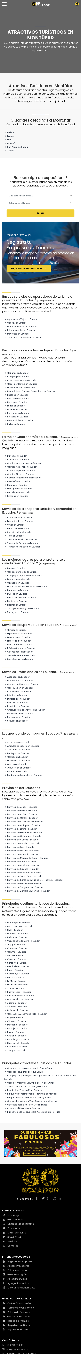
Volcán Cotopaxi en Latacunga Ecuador (26, 1086)
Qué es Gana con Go (16, 1303)
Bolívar (9, 132)
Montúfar (10, 143)
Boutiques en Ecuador (16, 753)
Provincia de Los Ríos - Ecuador (21, 850)
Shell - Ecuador (13, 930)
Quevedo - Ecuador (15, 948)
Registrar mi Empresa (17, 1261)
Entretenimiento (14, 1232)
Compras (10, 1245)
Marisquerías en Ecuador (18, 488)
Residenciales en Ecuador (18, 420)
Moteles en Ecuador (15, 409)
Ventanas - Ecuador (16, 1006)
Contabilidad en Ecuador (18, 691)
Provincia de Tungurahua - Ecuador (23, 887)
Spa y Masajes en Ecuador (19, 659)
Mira (7, 139)
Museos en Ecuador (15, 593)
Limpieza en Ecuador (16, 702)
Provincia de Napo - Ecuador (20, 861)
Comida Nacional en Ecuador (20, 466)
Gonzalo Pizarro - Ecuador (18, 999)
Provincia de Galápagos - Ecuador (23, 836)
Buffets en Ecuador (15, 455)
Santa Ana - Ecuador (16, 962)
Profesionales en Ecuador (18, 713)
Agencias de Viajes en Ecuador (21, 319)
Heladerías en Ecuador (17, 481)
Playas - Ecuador (14, 1017)
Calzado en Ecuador (16, 756)
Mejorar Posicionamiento (18, 1287)
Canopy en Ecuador (15, 322)
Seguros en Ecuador (15, 720)
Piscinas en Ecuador (15, 601)
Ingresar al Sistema (15, 1329)
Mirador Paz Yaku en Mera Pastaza (23, 1090)
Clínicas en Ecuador (15, 630)
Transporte (11, 1228)
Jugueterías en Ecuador (17, 767)
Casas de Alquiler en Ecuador (20, 380)
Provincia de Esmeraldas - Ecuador (23, 832)
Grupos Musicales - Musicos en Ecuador (26, 586)
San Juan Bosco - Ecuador (19, 995)
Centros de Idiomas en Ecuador (21, 684)
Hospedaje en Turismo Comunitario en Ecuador (29, 391)
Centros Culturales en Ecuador (21, 571)
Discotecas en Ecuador (17, 579)
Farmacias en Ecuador (17, 637)
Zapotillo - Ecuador (15, 1002)
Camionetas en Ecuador (18, 517)
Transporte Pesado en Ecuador (21, 543)
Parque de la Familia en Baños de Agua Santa (28, 1097)
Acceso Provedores (15, 1265)
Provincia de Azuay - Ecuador (20, 806)
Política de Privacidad (16, 1312)
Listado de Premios (15, 1320)
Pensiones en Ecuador (17, 413)
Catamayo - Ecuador (16, 973)
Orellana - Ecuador (15, 1035)
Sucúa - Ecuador (14, 955)
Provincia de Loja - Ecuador (19, 847)
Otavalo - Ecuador (15, 1021)
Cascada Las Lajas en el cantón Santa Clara (28, 1068)
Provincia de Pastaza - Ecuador (21, 869)
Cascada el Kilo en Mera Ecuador (22, 1108)
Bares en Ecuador (14, 568)
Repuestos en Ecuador (17, 717)
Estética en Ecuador (15, 695)
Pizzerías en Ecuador (16, 496)
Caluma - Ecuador (15, 951)
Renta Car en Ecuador (17, 528)
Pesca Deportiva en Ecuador (20, 597)
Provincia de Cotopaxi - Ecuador (22, 825)
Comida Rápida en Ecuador (19, 470)
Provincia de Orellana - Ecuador (21, 865)
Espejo (9, 136)
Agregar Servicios (14, 1278)
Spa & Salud (11, 1237)
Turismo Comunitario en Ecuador (22, 337)
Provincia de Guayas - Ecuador (21, 839)
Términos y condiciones (18, 1307)
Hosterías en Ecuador (16, 398)
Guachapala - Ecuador (17, 922)
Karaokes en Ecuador (16, 590)
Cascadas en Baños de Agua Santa (23, 1071)
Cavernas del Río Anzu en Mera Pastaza (25, 1104)
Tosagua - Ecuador (15, 1050)
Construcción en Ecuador (18, 687)
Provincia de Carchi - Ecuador (21, 817)
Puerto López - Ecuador (17, 992)
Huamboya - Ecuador (16, 1039)
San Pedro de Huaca (16, 147)
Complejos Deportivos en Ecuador (23, 575)
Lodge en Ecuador (14, 405)
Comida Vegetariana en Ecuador (22, 477)
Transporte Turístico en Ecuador (22, 546)
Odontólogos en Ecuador (18, 651)
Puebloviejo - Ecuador (16, 966)
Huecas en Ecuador (15, 485)
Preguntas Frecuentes (17, 1316)
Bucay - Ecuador (14, 977)
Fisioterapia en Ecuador (17, 640)
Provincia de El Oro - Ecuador (20, 828)
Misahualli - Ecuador (16, 984)
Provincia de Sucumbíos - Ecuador (23, 883)
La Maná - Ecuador (15, 981)
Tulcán (9, 150)
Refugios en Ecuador (16, 416)
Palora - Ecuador (14, 1032)
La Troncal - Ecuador (16, 1010)
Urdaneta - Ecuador (15, 937)
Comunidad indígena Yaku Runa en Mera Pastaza (30, 1101)
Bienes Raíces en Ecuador (18, 680)
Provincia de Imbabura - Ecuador (22, 843)
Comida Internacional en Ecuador (22, 463)
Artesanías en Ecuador (17, 749)
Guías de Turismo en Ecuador (20, 326)
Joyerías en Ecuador (16, 764)
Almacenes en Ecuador (17, 742)
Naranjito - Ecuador (15, 1028)
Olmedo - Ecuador (15, 959)
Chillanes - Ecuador (15, 1046)
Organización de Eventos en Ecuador (24, 709)
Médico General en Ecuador (19, 648)
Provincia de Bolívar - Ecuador (21, 810)
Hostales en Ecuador (16, 394)
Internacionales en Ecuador (19, 330)
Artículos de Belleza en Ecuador (21, 746)
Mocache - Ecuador (15, 1024)
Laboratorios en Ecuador (18, 644)
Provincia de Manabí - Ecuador (21, 854)
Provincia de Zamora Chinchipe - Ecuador (27, 890)
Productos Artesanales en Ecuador (23, 775)
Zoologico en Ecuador (16, 612)
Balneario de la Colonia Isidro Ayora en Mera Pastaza (32, 1111)
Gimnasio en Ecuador (16, 582)
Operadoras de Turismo (18, 1223)
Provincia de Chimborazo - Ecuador (23, 821)
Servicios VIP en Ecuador (18, 532)
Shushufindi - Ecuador (17, 1043)
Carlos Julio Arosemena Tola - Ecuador (25, 1013)
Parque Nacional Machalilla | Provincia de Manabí (30, 1093)
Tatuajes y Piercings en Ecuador (22, 608)
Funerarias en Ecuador (17, 698)
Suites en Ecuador (14, 424)
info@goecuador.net (16, 1349)
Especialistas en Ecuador (18, 633)
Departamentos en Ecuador (20, 387)
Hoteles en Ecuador (15, 402)
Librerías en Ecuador (16, 771)
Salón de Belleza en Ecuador (20, 655)
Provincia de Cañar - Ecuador (20, 814)
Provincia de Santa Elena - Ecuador (23, 876)
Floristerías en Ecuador (17, 760)
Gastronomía (12, 1219)
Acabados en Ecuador (17, 676)
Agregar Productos (15, 1283)
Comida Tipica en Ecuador (19, 474)
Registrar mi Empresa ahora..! (28, 268)
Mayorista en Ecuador (16, 333)
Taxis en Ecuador (14, 535)
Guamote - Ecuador (16, 933)
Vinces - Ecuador (14, 988)
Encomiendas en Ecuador (18, 521)
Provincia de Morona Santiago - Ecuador (26, 858)
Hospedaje (10, 1215)
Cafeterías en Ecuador (17, 459)
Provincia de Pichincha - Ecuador (22, 872)
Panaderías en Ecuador (17, 492)
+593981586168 (12, 1345)
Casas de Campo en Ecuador (20, 383)
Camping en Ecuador (16, 376)
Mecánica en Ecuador (16, 706)
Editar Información (15, 1270)
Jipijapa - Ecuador (14, 944)
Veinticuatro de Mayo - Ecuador (22, 940)
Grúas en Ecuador (14, 524)
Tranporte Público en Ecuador (20, 539)
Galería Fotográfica (15, 1274)
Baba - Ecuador (13, 970)
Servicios (9, 1241)
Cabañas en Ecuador (16, 373)
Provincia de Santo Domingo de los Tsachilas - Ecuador (33, 879)
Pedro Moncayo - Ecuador (19, 926)
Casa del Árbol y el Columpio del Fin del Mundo (29, 1082)
